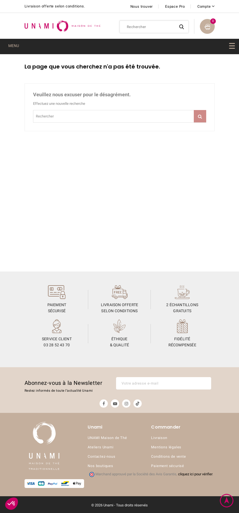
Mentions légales (166, 447)
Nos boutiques (100, 466)
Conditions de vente (168, 456)
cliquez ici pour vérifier (195, 474)
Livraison (159, 438)
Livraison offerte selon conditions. (55, 6)
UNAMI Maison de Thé (107, 438)
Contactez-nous (101, 456)
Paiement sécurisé (167, 466)
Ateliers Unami (100, 447)
